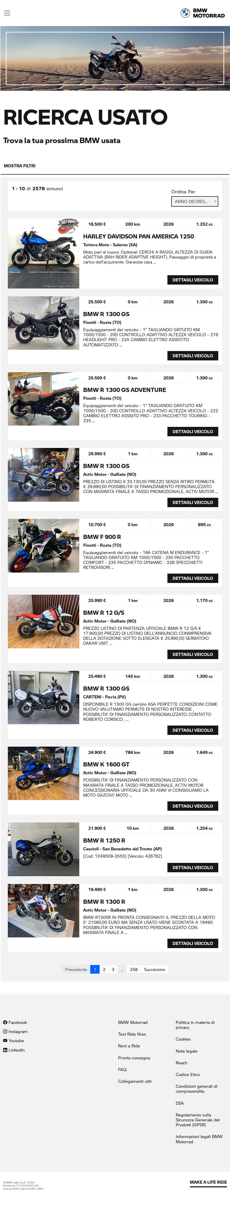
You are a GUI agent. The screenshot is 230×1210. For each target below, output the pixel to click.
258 (134, 969)
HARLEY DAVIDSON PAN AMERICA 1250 (138, 236)
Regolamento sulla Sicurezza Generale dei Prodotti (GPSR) (198, 1119)
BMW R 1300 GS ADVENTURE (124, 389)
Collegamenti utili (135, 1081)
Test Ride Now (132, 1034)
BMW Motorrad (133, 1022)
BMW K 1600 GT (106, 764)
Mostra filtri (19, 165)
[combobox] (194, 201)
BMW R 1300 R (104, 901)
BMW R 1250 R (104, 840)
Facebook (15, 1022)
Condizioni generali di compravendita (196, 1088)
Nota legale (186, 1051)
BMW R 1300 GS (106, 313)
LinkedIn (14, 1050)
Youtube (13, 1040)
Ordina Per (183, 191)
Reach (181, 1062)
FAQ (122, 1069)
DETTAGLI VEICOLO (193, 279)
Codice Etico (188, 1074)
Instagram (15, 1031)
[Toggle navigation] (7, 13)
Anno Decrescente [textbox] (195, 201)
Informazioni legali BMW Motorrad (199, 1139)
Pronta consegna (134, 1057)
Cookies (183, 1039)
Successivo (154, 969)
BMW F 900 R (102, 536)
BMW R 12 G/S (103, 612)
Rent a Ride (129, 1045)
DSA (180, 1103)
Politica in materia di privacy (195, 1024)
